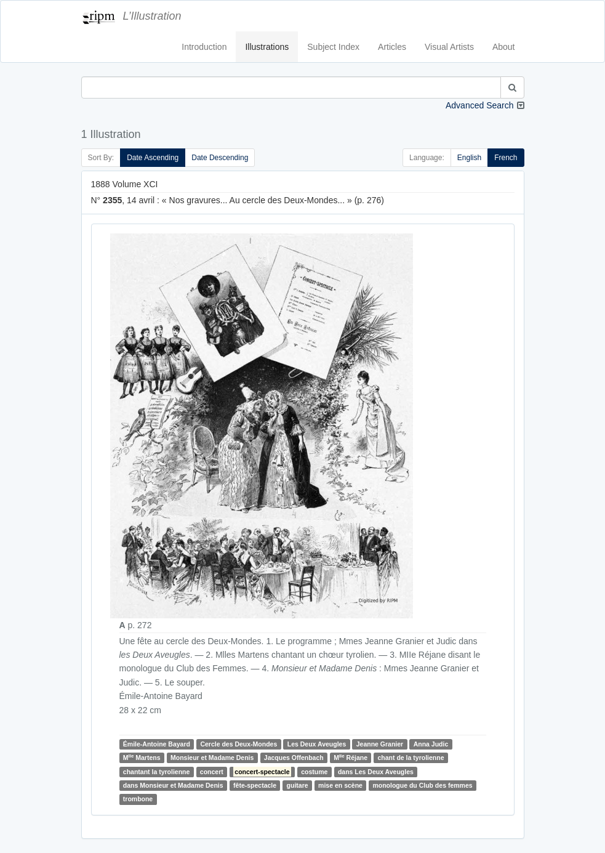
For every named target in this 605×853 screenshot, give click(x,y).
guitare (297, 785)
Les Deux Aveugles (317, 744)
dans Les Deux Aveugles (376, 771)
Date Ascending (152, 157)
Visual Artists (449, 47)
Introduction (204, 47)
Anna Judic (431, 744)
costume (314, 771)
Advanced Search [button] (480, 105)
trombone (138, 798)
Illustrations (267, 47)
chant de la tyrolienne (411, 757)
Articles (392, 47)
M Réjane (350, 757)
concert (211, 771)
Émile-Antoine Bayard (156, 744)
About (503, 47)
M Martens (142, 757)
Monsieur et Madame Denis (212, 757)
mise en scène (340, 785)
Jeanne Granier (379, 744)
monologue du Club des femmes (422, 785)
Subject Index (333, 47)
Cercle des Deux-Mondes (238, 744)
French (505, 157)
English (469, 157)
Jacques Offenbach (294, 757)
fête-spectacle (254, 785)
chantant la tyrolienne (156, 771)
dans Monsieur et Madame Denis (173, 785)
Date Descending (219, 157)
